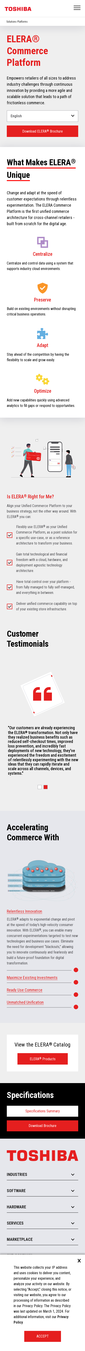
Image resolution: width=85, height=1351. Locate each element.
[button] (40, 787)
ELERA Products (43, 1059)
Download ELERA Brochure (42, 131)
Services (15, 1223)
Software (16, 1190)
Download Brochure (42, 1126)
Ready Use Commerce (24, 990)
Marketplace (20, 1239)
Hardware (16, 1206)
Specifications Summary (42, 1111)
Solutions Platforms (17, 21)
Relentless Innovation (24, 911)
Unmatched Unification (25, 1002)
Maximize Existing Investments (32, 977)
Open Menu (77, 8)
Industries (17, 1174)
